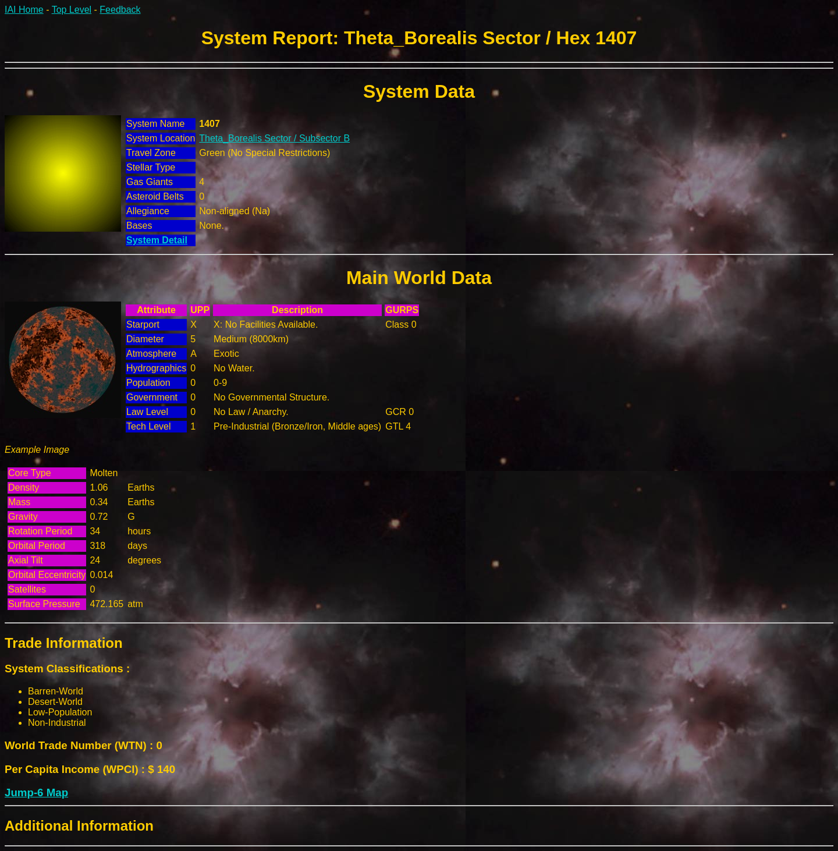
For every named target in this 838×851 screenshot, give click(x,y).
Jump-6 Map (36, 792)
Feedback (120, 10)
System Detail (156, 240)
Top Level (72, 10)
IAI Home (24, 10)
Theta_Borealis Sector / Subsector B (274, 138)
